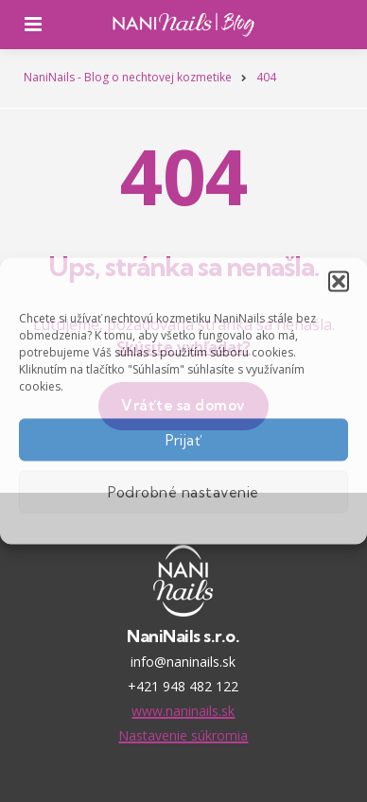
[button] (338, 281)
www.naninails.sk (183, 711)
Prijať (184, 439)
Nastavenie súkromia (183, 735)
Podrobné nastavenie (183, 491)
